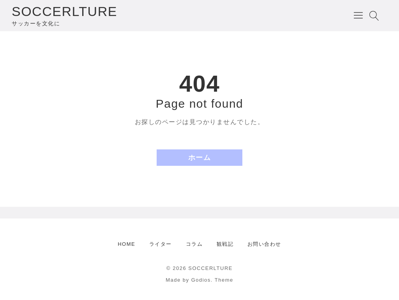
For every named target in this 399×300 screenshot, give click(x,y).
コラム (194, 244)
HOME (126, 244)
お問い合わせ (264, 244)
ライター (160, 244)
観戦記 (225, 244)
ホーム (199, 158)
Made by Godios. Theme (199, 280)
